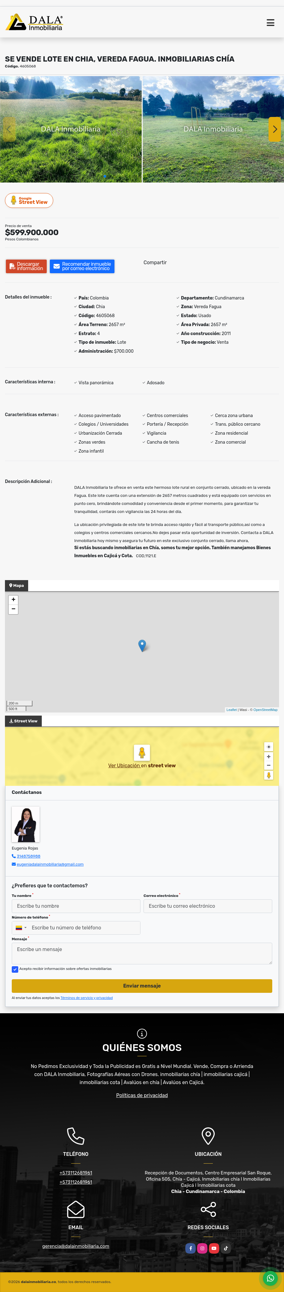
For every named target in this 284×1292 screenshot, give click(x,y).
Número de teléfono (31, 917)
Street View (29, 200)
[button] (105, 176)
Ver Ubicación (124, 766)
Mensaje (20, 938)
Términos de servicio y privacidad (87, 998)
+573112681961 (75, 1173)
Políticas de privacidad (142, 1095)
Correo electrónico (162, 895)
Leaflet (231, 710)
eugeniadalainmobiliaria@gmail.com (50, 864)
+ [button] (13, 600)
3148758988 (28, 856)
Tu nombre (22, 895)
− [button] (13, 609)
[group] (71, 129)
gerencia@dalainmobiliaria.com (75, 1246)
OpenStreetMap (265, 710)
